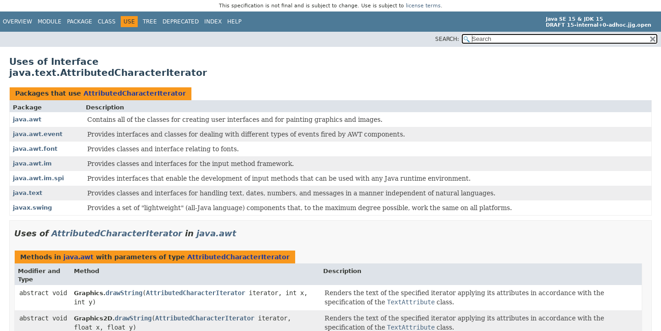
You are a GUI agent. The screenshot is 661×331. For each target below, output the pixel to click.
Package (79, 21)
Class (107, 21)
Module (50, 21)
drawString (124, 293)
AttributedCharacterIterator (135, 93)
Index (213, 21)
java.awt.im (32, 163)
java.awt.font (35, 148)
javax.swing (32, 207)
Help (234, 21)
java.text (27, 192)
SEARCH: (447, 39)
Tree (150, 21)
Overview (17, 21)
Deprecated (180, 21)
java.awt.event (37, 134)
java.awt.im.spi (38, 178)
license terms (423, 6)
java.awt (27, 119)
